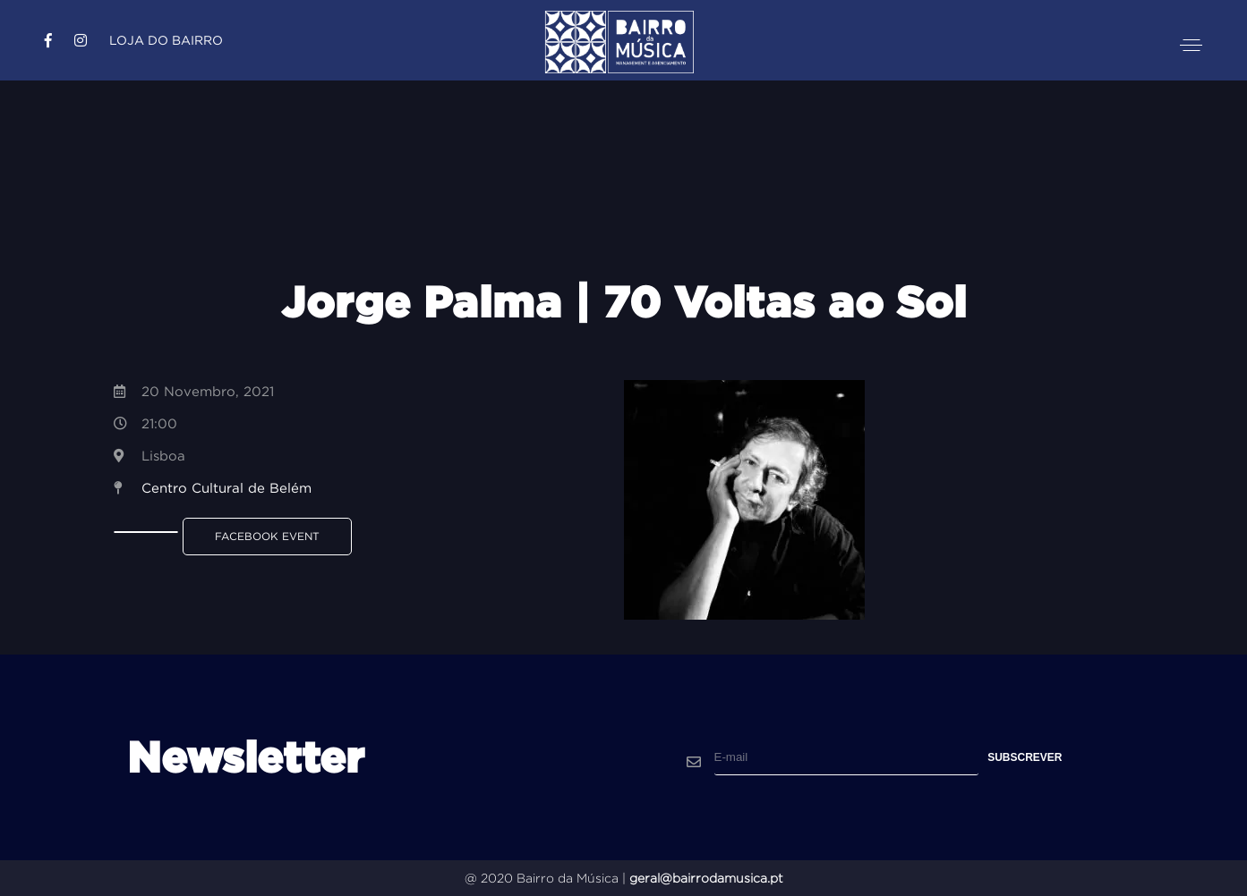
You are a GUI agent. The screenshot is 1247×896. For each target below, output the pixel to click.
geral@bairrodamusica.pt (706, 878)
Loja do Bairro (166, 40)
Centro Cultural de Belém (226, 487)
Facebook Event (267, 536)
